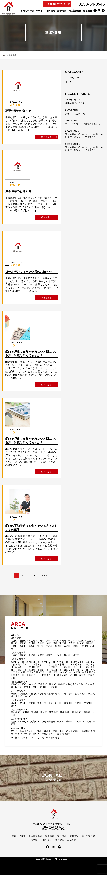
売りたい (35, 839)
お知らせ (74, 78)
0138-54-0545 (92, 4)
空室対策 (71, 839)
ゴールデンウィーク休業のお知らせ (83, 124)
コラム (72, 82)
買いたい (47, 839)
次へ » (44, 575)
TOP (4, 55)
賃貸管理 (59, 839)
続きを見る (46, 137)
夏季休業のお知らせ (75, 103)
